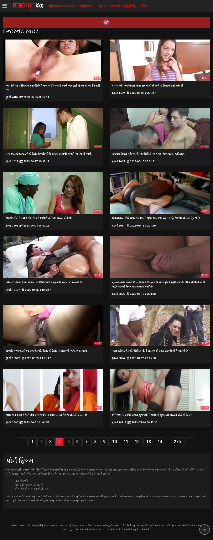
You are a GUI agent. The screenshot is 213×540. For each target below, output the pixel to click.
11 (126, 441)
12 (137, 441)
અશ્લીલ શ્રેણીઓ (123, 6)
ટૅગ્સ (144, 6)
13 (148, 441)
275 (177, 441)
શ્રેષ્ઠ (102, 6)
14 (160, 441)
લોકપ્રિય (86, 6)
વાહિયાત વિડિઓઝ (61, 6)
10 (114, 441)
